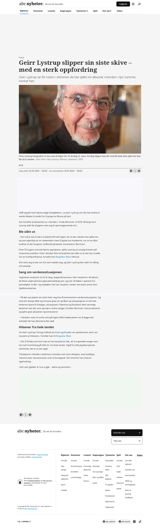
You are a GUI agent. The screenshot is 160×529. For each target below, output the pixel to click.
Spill (95, 11)
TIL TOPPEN (23, 521)
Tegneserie (109, 507)
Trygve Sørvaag (42, 454)
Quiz (118, 466)
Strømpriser (110, 496)
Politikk (64, 490)
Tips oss (117, 440)
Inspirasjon (65, 11)
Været (107, 490)
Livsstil (51, 11)
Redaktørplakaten (34, 481)
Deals (94, 483)
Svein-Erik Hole (37, 457)
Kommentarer (76, 466)
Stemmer (38, 11)
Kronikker (74, 472)
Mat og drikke (98, 477)
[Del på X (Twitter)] (135, 171)
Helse (86, 475)
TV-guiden (109, 484)
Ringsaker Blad (63, 256)
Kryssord (120, 483)
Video (119, 11)
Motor (86, 481)
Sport (63, 484)
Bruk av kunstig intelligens (129, 494)
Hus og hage (97, 472)
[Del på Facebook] (131, 171)
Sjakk (118, 472)
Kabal (118, 488)
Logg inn (123, 4)
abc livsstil (126, 521)
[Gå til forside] (41, 4)
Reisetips (96, 466)
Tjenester (81, 11)
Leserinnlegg (76, 477)
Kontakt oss (119, 432)
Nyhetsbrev (109, 501)
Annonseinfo (130, 475)
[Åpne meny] (133, 4)
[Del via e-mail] (139, 171)
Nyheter (24, 10)
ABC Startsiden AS (30, 509)
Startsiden (109, 460)
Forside (64, 460)
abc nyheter (110, 521)
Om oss (106, 11)
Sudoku (119, 477)
